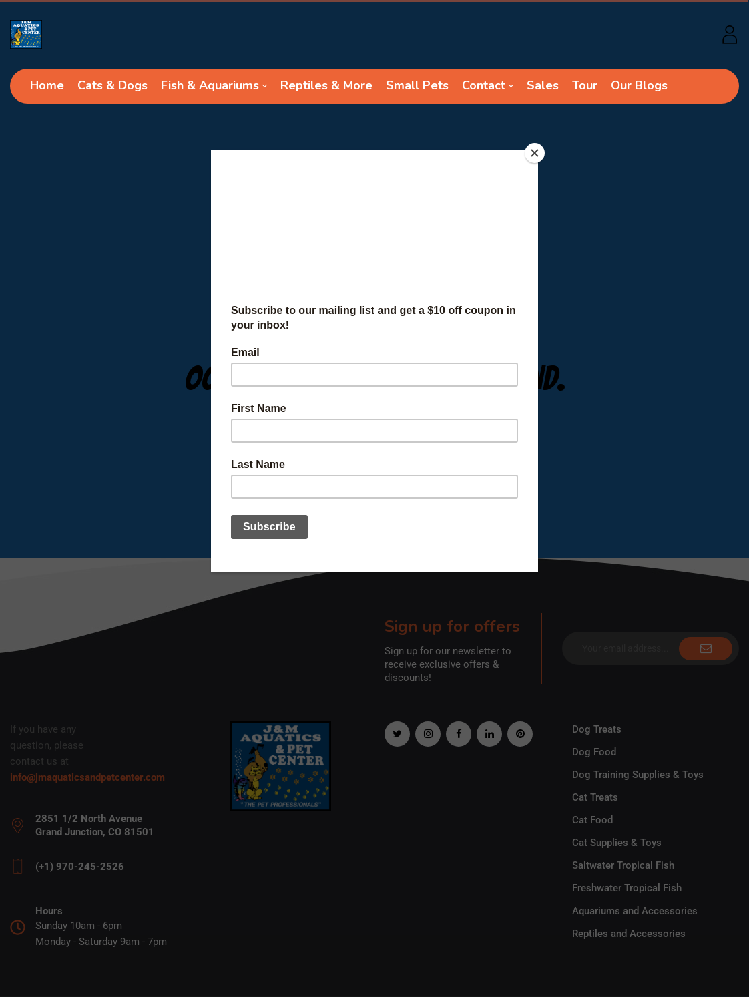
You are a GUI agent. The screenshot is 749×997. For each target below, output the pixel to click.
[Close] (535, 153)
